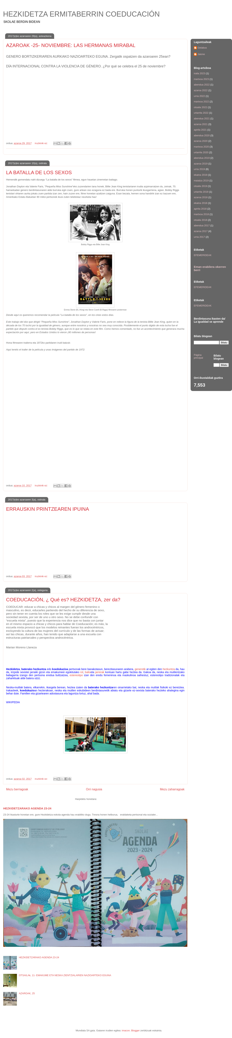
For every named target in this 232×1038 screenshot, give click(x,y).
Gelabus (202, 47)
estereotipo (76, 675)
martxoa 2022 (201, 101)
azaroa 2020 (200, 141)
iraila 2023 (199, 73)
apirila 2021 (200, 129)
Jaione (201, 54)
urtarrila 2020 (201, 152)
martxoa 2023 (201, 79)
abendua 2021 (202, 118)
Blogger (135, 1030)
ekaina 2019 (200, 174)
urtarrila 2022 (201, 112)
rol (81, 672)
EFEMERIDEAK (202, 255)
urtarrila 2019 (201, 191)
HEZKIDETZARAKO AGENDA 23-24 (27, 808)
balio (88, 672)
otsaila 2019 (200, 186)
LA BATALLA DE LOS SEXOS (39, 172)
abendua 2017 (202, 225)
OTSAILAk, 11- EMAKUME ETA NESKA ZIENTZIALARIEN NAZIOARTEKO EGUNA (65, 975)
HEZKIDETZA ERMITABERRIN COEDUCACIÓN (81, 14)
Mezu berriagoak (17, 789)
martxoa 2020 (201, 146)
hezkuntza (169, 669)
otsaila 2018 (200, 220)
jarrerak (99, 672)
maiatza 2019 (201, 180)
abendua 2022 (202, 84)
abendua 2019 (202, 157)
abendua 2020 (202, 135)
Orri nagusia (94, 789)
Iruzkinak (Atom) (106, 799)
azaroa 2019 (200, 163)
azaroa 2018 (200, 197)
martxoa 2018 (201, 214)
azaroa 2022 (200, 90)
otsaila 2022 (200, 107)
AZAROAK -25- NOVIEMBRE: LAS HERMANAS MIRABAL (70, 45)
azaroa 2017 (200, 231)
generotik (140, 669)
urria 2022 (199, 96)
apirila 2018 (200, 208)
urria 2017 (199, 236)
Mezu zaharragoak (172, 789)
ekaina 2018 (200, 203)
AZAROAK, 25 (27, 993)
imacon (126, 1030)
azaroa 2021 (200, 124)
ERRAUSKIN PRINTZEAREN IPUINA (47, 509)
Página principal (198, 356)
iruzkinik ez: (41, 143)
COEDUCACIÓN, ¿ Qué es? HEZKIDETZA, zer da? (63, 599)
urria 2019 (199, 169)
